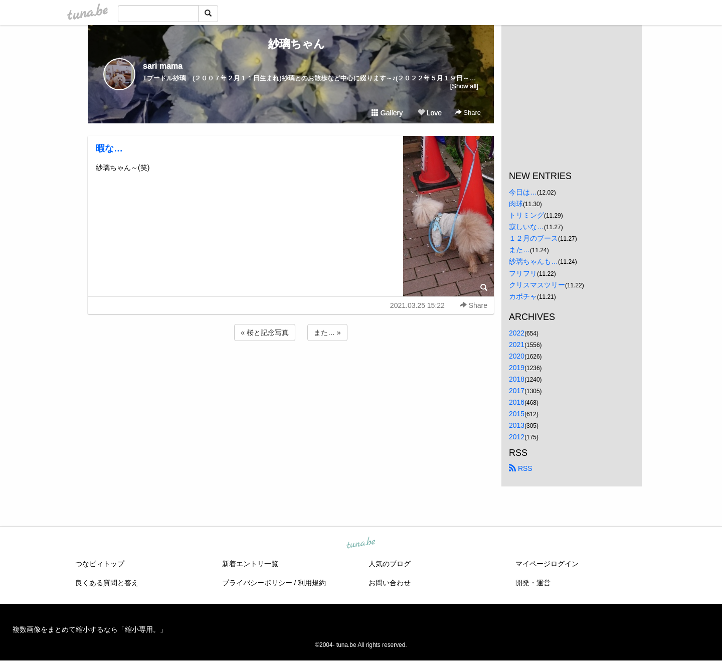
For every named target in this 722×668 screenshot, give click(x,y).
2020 (516, 356)
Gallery (387, 113)
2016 (516, 402)
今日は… (523, 192)
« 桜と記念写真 (265, 332)
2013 (516, 425)
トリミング (526, 215)
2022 (516, 333)
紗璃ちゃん (291, 44)
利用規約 (312, 583)
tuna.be (360, 543)
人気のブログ (390, 564)
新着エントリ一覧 (250, 564)
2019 (516, 368)
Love (430, 113)
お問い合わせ (390, 583)
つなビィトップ (99, 564)
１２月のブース (533, 238)
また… (519, 250)
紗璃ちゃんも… (533, 261)
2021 (516, 345)
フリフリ (523, 273)
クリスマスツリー (537, 285)
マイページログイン (547, 564)
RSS (520, 468)
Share (468, 112)
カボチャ (523, 296)
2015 (516, 414)
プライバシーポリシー (257, 583)
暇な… (109, 148)
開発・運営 (533, 583)
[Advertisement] (291, 370)
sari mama (163, 66)
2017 (516, 391)
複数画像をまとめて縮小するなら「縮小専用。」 (90, 629)
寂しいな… (526, 227)
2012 (516, 437)
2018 (516, 379)
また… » (327, 332)
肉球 (516, 204)
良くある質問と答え (106, 583)
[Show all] (464, 86)
